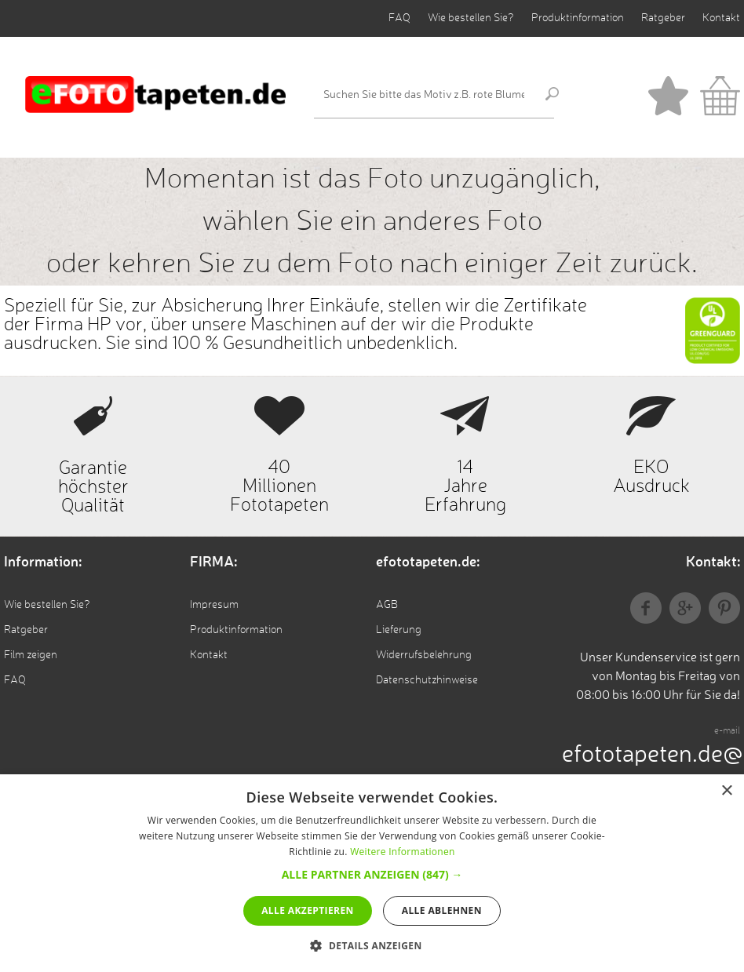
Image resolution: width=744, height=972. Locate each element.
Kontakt (721, 18)
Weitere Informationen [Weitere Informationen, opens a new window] (402, 851)
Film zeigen (30, 655)
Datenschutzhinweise (427, 680)
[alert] (372, 873)
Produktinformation (577, 18)
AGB (387, 604)
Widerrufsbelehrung (424, 655)
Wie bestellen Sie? (471, 18)
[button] (372, 874)
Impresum (214, 604)
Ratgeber (663, 18)
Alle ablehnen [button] (442, 910)
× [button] (726, 791)
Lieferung (398, 629)
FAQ (399, 18)
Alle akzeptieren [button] (307, 910)
